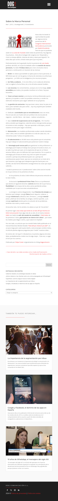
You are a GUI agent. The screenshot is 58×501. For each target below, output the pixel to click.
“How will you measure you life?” (38, 226)
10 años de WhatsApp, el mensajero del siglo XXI (28, 459)
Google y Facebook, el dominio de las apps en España (23, 283)
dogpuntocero (45, 242)
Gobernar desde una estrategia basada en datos (21, 273)
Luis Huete (45, 63)
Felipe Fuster (19, 242)
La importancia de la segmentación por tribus (20, 281)
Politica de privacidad (18, 493)
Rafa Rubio (44, 215)
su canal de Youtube (18, 53)
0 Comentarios (29, 24)
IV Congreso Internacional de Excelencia (43, 43)
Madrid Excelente (43, 48)
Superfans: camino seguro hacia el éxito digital (20, 278)
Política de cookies (34, 493)
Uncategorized (18, 24)
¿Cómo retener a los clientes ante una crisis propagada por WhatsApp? (28, 276)
